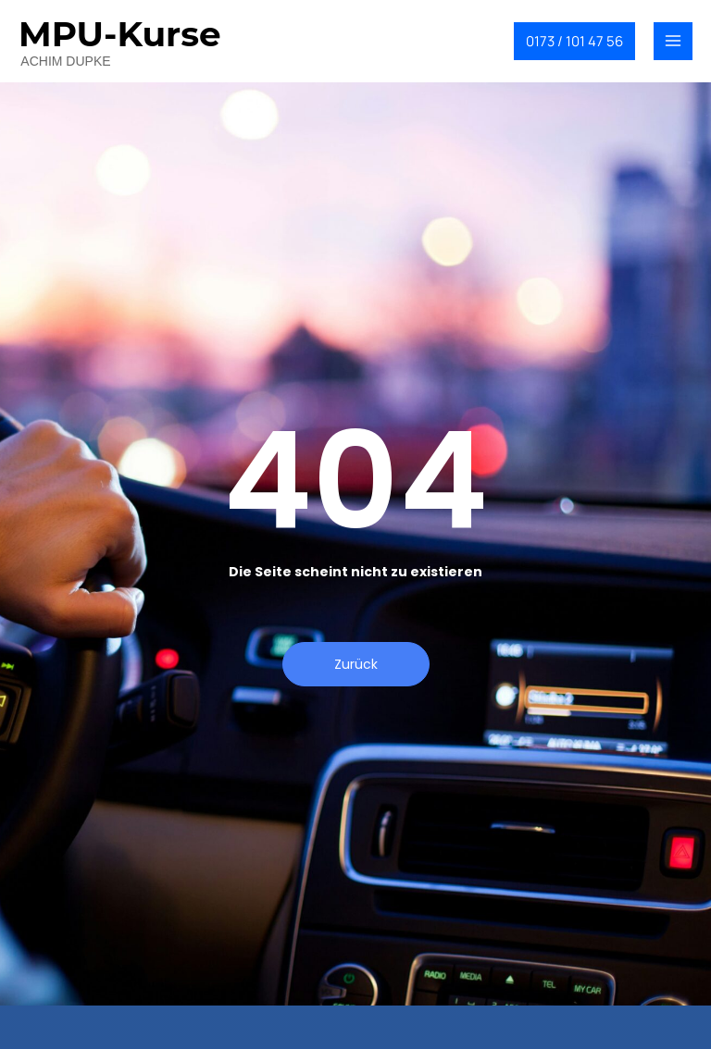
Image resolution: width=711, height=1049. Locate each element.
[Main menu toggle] (673, 41)
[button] (574, 41)
